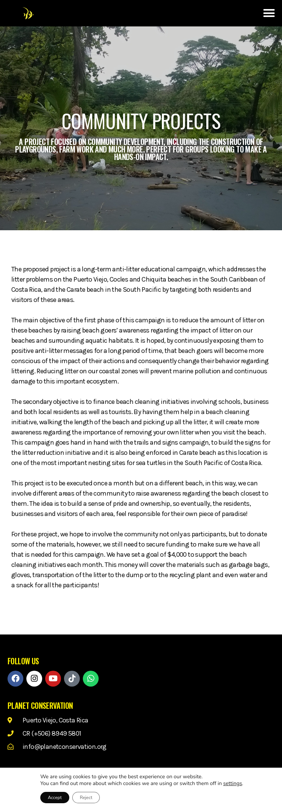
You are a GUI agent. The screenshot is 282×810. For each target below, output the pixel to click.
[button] (268, 13)
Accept (55, 798)
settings (232, 783)
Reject (86, 798)
